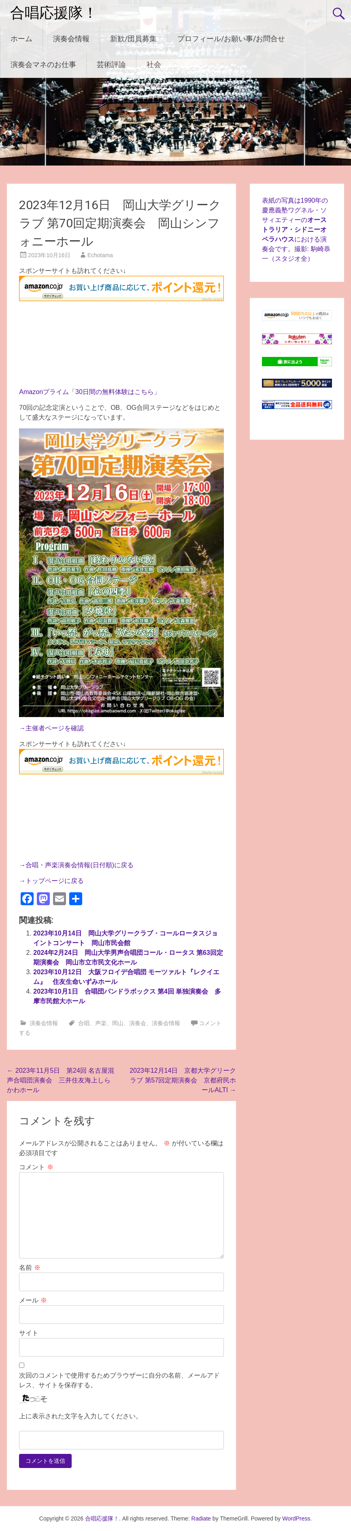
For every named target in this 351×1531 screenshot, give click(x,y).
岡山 (117, 1023)
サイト (28, 1333)
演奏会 (137, 1023)
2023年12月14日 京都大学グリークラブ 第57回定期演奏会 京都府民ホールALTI (183, 1080)
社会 (154, 64)
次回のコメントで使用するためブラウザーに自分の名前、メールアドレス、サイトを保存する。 (119, 1380)
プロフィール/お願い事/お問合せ (231, 38)
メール (33, 1300)
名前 (29, 1267)
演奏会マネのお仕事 (43, 64)
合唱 (83, 1023)
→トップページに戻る (51, 880)
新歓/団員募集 (133, 38)
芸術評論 (111, 64)
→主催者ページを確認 (51, 728)
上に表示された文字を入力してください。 (80, 1416)
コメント (36, 1167)
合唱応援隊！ (54, 12)
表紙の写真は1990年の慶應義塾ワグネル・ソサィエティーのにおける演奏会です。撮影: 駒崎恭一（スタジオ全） (296, 229)
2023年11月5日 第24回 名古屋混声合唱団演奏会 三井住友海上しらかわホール (60, 1080)
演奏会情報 (71, 38)
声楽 (100, 1023)
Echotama (100, 255)
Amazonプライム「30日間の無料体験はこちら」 (89, 391)
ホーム (21, 38)
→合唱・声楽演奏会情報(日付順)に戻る (76, 865)
